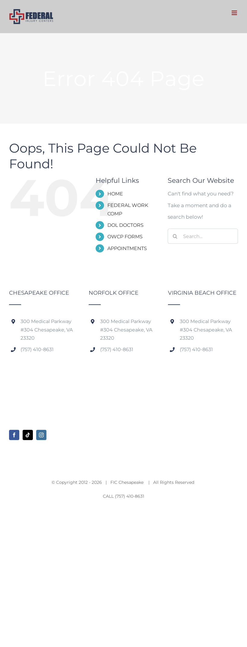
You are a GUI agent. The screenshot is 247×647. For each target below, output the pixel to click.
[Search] (175, 236)
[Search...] (203, 236)
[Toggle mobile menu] (235, 13)
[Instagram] (41, 435)
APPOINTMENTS (127, 248)
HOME (115, 194)
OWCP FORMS (125, 236)
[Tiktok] (28, 435)
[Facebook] (14, 435)
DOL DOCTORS (125, 225)
